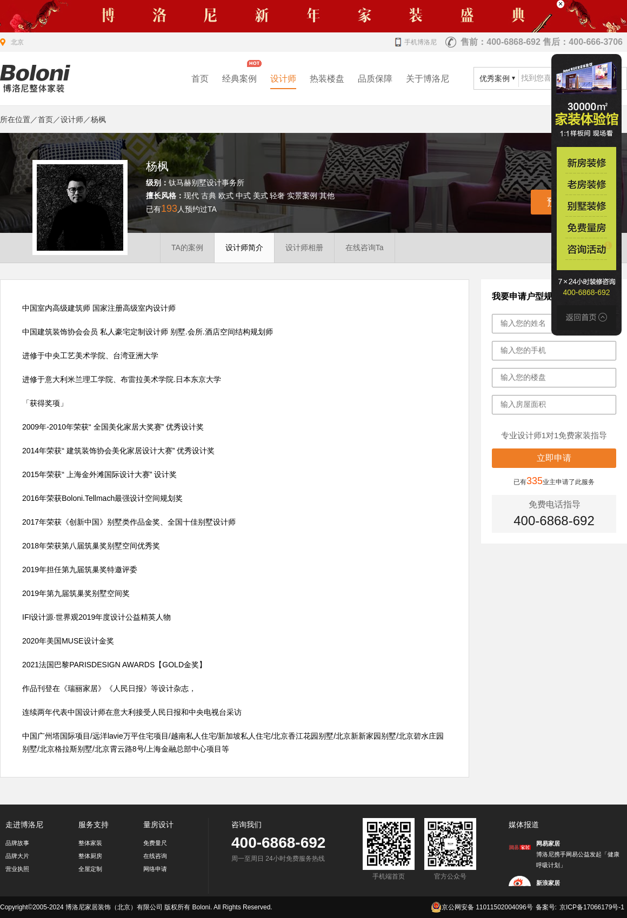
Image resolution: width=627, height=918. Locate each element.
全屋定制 (90, 869)
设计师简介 (244, 247)
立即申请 (554, 458)
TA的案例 (187, 247)
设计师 (283, 78)
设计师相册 (304, 247)
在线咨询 (155, 856)
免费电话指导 (555, 504)
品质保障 (375, 78)
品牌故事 (17, 843)
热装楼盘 (327, 78)
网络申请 (155, 869)
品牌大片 (17, 856)
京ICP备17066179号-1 (591, 907)
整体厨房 (90, 856)
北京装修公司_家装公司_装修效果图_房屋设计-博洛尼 (35, 78)
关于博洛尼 (427, 78)
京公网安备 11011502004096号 (482, 907)
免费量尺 (155, 843)
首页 (200, 78)
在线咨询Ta (364, 247)
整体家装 (90, 843)
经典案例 (239, 78)
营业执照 (17, 869)
